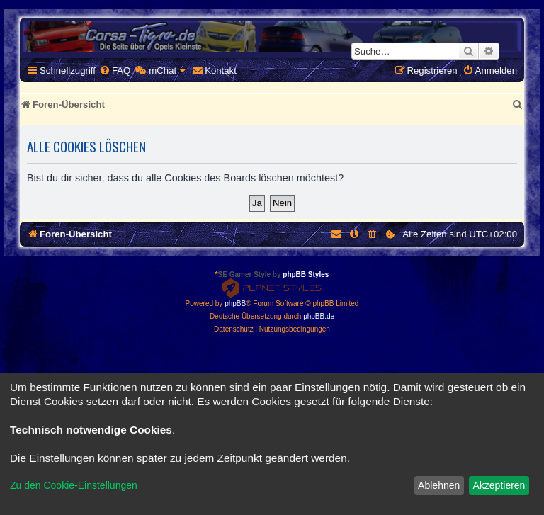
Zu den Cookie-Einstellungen (73, 485)
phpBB (235, 303)
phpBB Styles (306, 274)
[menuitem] (114, 70)
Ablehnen (439, 485)
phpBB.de (318, 316)
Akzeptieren (498, 485)
